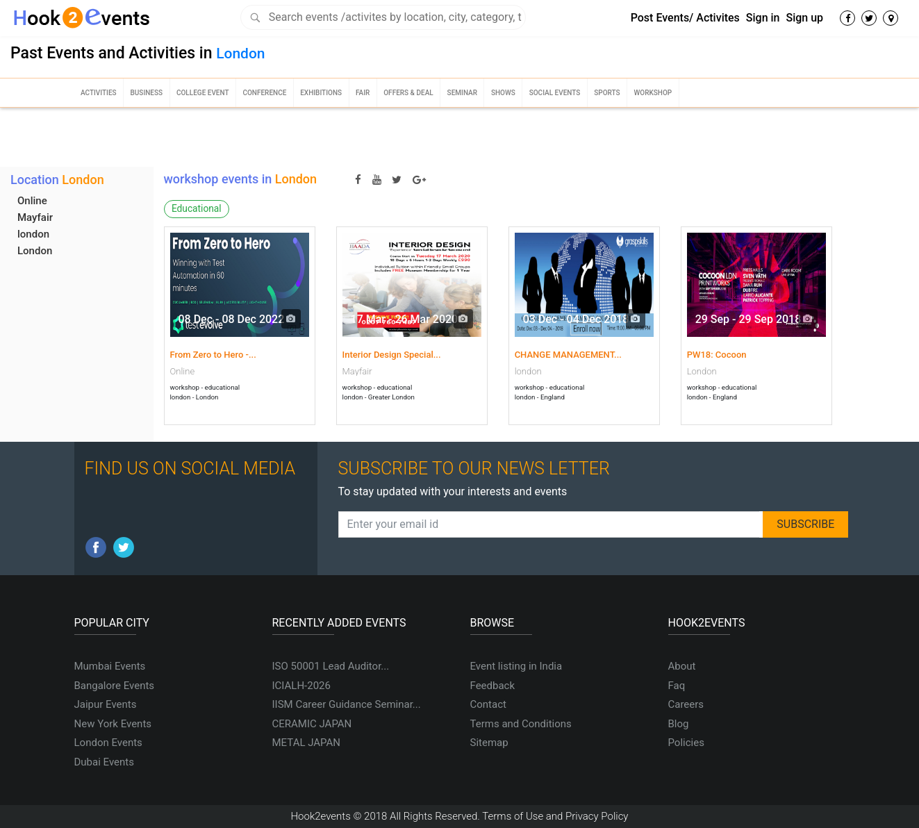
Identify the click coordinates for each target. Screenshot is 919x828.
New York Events (113, 724)
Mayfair (35, 217)
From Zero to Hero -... (213, 354)
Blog (678, 724)
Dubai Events (104, 762)
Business (146, 93)
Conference (264, 93)
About (682, 666)
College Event (202, 93)
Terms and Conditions (521, 724)
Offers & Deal (408, 93)
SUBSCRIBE (805, 524)
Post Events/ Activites (685, 17)
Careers (686, 704)
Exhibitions (321, 93)
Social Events (555, 93)
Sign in (763, 17)
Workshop (653, 93)
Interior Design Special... (391, 354)
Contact (488, 704)
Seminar (462, 93)
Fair (363, 93)
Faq (677, 685)
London (240, 53)
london (33, 234)
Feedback (492, 685)
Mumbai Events (110, 666)
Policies (686, 742)
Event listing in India (516, 666)
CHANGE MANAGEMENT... (568, 354)
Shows (503, 93)
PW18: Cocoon (717, 354)
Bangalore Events (114, 685)
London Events (108, 742)
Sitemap (489, 742)
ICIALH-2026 (301, 685)
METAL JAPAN (306, 742)
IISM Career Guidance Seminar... (346, 704)
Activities (99, 93)
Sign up (804, 17)
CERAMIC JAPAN (312, 724)
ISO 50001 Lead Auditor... (331, 666)
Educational (197, 208)
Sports (607, 93)
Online (32, 200)
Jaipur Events (105, 704)
